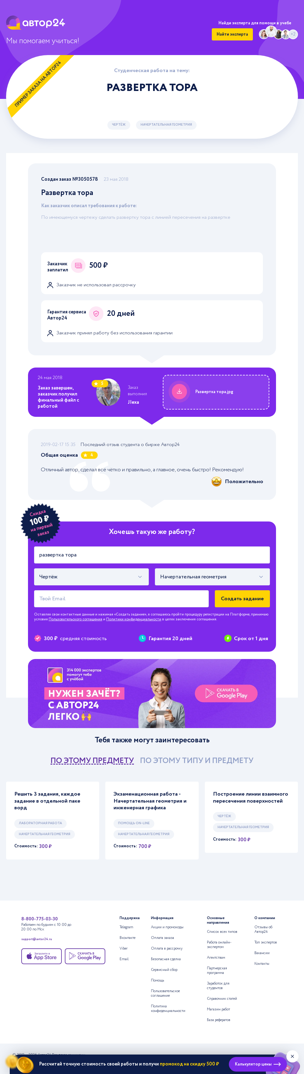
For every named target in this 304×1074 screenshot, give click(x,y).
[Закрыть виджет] (292, 1056)
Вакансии (262, 953)
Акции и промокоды (167, 927)
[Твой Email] (121, 598)
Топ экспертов (265, 942)
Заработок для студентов (218, 985)
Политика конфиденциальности (168, 1008)
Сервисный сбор (164, 970)
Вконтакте (127, 938)
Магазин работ (218, 1009)
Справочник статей (222, 998)
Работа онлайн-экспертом (219, 944)
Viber (124, 948)
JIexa (133, 402)
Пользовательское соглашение (165, 993)
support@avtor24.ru (36, 940)
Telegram (126, 927)
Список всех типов (222, 931)
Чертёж (119, 124)
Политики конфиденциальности (133, 619)
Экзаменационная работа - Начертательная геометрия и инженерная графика (150, 801)
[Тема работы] (152, 554)
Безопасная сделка (166, 959)
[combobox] (91, 576)
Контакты (261, 963)
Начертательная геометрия (166, 124)
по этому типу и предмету (196, 760)
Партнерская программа (217, 970)
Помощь (157, 980)
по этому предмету (92, 760)
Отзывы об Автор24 (263, 929)
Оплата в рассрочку (167, 948)
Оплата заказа (162, 938)
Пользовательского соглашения (75, 619)
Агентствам (216, 957)
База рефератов (218, 1020)
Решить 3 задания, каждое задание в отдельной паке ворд (47, 801)
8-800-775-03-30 (39, 919)
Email (124, 959)
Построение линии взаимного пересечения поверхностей (250, 797)
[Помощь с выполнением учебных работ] (152, 693)
